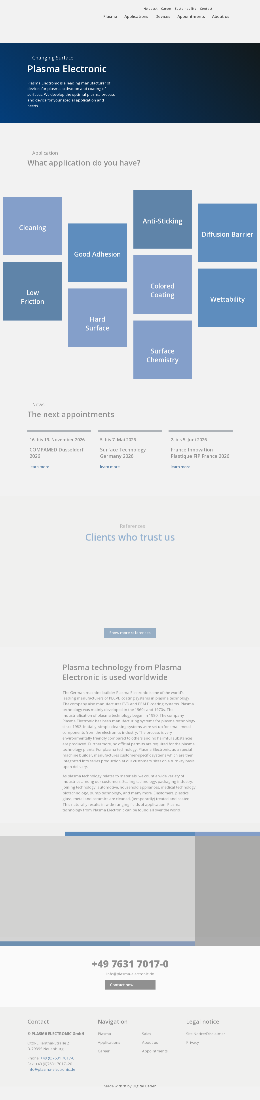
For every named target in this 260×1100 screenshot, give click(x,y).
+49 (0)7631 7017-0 (57, 1067)
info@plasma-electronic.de (130, 983)
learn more (39, 476)
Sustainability (185, 8)
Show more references (130, 652)
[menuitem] (221, 7)
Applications (136, 16)
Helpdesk (151, 8)
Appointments (191, 16)
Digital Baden (145, 1086)
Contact (206, 8)
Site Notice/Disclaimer (205, 1043)
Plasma (110, 16)
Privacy (192, 1052)
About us (220, 16)
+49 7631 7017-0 (130, 973)
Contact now (121, 994)
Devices (162, 16)
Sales (146, 1043)
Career (166, 8)
